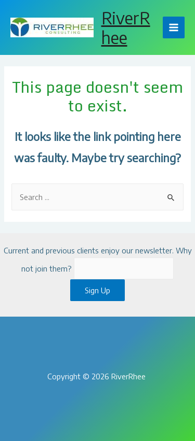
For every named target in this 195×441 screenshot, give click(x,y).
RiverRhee (125, 27)
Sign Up (97, 290)
